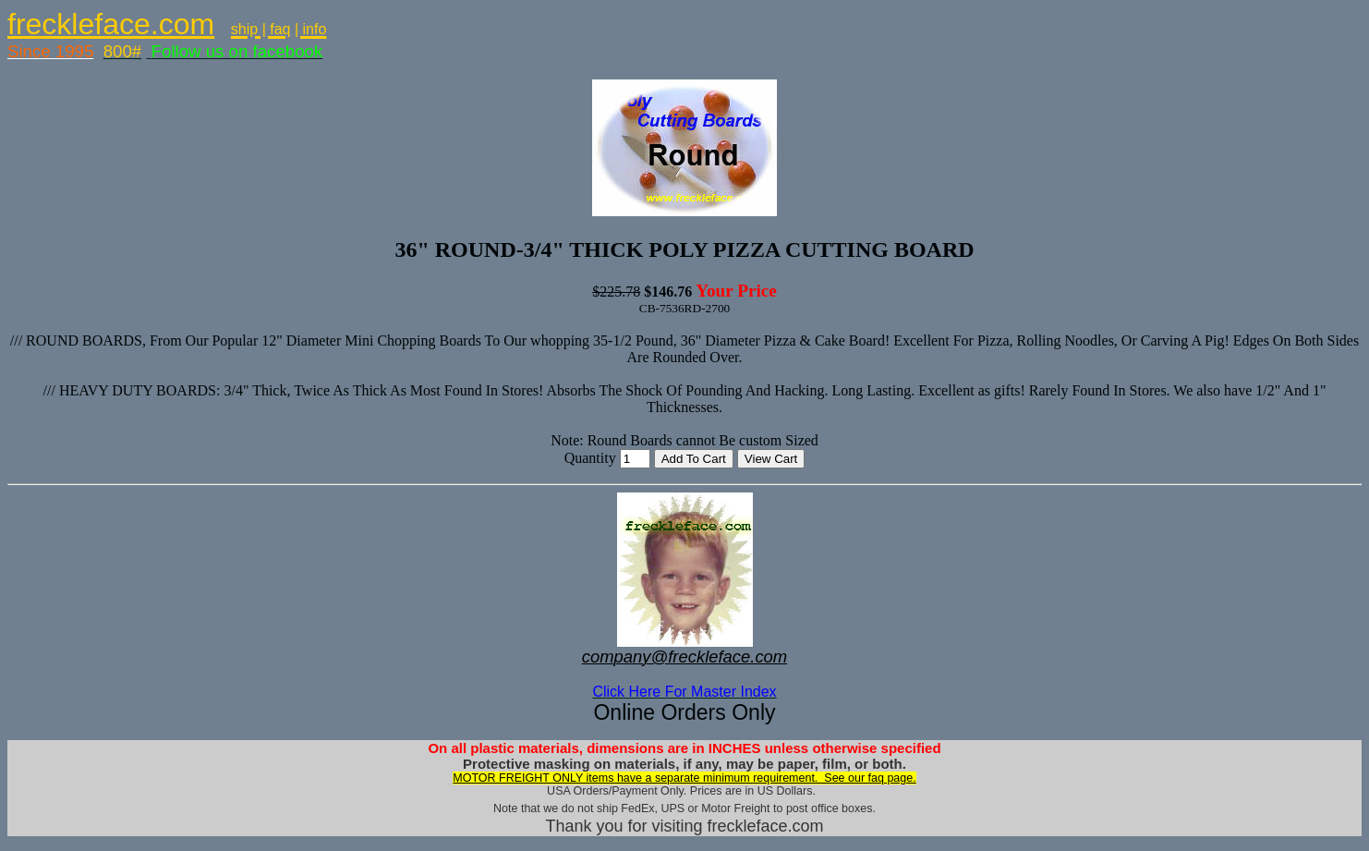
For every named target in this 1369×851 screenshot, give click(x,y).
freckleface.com (110, 24)
